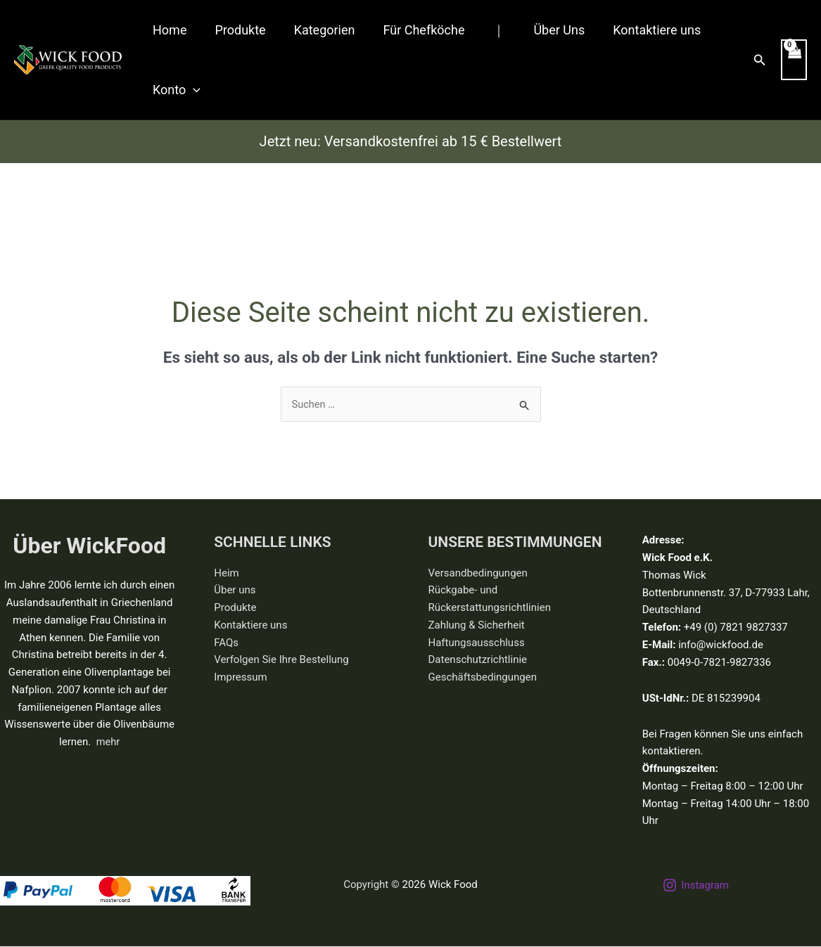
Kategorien (317, 29)
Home (168, 29)
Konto (175, 90)
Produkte (235, 29)
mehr (108, 742)
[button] (191, 90)
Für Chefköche (413, 29)
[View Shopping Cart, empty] (793, 60)
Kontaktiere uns (638, 29)
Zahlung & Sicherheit (476, 625)
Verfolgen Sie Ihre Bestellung (281, 660)
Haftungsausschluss (476, 642)
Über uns (234, 590)
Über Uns (543, 29)
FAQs (226, 642)
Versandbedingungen (478, 573)
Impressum (240, 677)
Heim (226, 573)
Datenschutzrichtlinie (478, 660)
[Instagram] (695, 886)
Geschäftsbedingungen (482, 677)
